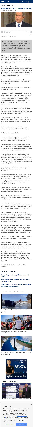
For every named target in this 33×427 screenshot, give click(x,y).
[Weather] (19, 1)
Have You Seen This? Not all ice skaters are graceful (15, 311)
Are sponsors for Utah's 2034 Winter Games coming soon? (16, 353)
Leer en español (28, 34)
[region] (16, 414)
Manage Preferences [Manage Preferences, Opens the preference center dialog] (10, 424)
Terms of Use (20, 416)
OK (31, 404)
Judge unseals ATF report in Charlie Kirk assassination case (14, 332)
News (2, 5)
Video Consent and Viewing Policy (16, 419)
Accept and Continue (21, 424)
